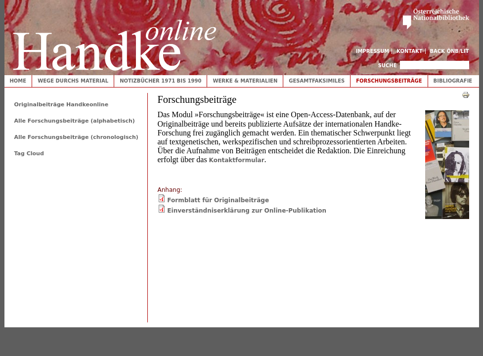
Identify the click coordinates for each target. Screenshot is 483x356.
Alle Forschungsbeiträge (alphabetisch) (74, 121)
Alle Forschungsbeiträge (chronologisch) (76, 137)
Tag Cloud (29, 153)
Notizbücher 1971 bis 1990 (160, 81)
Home (18, 81)
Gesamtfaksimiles (317, 81)
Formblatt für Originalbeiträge (218, 200)
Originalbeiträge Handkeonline (61, 104)
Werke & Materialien (245, 81)
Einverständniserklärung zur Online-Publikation (246, 210)
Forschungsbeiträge (389, 81)
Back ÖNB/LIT (449, 51)
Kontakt (409, 51)
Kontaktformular (236, 160)
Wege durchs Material (73, 81)
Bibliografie (453, 81)
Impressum (373, 51)
